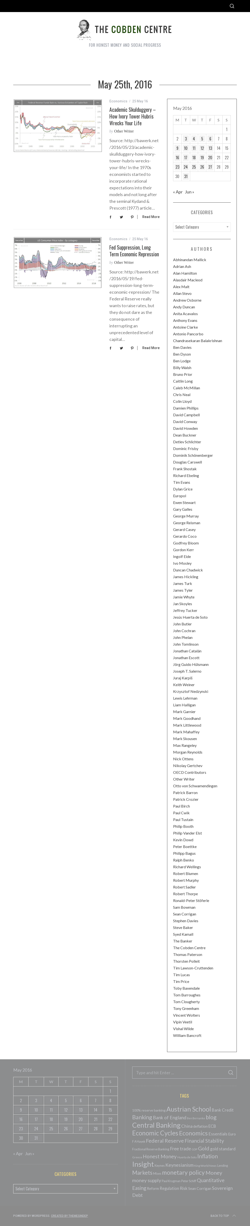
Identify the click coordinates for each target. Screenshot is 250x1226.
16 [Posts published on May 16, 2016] (177, 157)
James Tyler (183, 590)
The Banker (182, 941)
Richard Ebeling (186, 475)
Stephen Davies (185, 920)
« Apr (178, 191)
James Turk (182, 583)
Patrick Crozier (186, 799)
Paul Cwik (181, 812)
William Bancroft (187, 1035)
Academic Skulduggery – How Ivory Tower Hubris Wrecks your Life (132, 116)
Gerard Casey (184, 529)
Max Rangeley (185, 745)
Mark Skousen (185, 738)
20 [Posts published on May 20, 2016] (210, 157)
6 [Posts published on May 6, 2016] (210, 139)
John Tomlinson (186, 644)
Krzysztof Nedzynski (190, 691)
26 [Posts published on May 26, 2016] (202, 167)
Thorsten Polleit (186, 961)
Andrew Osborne (187, 300)
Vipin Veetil (182, 1022)
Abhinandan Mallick (189, 259)
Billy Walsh (182, 367)
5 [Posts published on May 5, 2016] (202, 139)
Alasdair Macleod (187, 280)
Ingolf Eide (182, 556)
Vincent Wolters (186, 1015)
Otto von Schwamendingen (195, 785)
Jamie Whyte (183, 597)
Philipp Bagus (184, 853)
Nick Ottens (183, 758)
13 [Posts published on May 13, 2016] (210, 148)
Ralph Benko (183, 860)
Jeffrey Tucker (185, 610)
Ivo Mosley (182, 563)
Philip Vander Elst (187, 833)
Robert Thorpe (185, 893)
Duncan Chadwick (188, 570)
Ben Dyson (182, 354)
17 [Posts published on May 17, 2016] (185, 157)
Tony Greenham (186, 1008)
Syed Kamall (183, 934)
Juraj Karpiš (183, 678)
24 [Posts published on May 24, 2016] (186, 167)
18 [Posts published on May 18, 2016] (194, 157)
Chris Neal (181, 394)
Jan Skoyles (182, 603)
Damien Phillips (186, 408)
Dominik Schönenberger (193, 455)
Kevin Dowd (183, 839)
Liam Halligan (184, 704)
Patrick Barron (185, 792)
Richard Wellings (187, 866)
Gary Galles (182, 509)
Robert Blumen (185, 873)
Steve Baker (183, 927)
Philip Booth (183, 826)
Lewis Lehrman (185, 698)
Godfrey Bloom (186, 543)
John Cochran (184, 630)
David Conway (185, 421)
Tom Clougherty (186, 1001)
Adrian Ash (182, 266)
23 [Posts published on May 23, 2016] (177, 167)
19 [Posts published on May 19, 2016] (202, 157)
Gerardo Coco (185, 536)
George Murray (186, 516)
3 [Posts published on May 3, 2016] (186, 139)
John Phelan (183, 637)
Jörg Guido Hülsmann (191, 664)
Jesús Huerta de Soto (190, 617)
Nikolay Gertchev (187, 765)
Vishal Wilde (183, 1028)
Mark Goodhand (186, 718)
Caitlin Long (183, 381)
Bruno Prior (182, 374)
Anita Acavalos (185, 313)
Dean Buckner (184, 435)
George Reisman (186, 522)
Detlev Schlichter (187, 441)
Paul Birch (181, 806)
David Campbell (186, 414)
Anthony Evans (185, 320)
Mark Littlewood (187, 725)
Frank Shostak (185, 468)
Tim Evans (181, 482)
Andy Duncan (184, 307)
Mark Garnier (184, 711)
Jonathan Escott (186, 657)
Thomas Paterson (187, 954)
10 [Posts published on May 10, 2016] (186, 148)
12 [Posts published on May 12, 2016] (202, 148)
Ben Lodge (182, 360)
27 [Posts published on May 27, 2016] (210, 167)
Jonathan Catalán (187, 651)
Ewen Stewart (184, 502)
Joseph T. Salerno (187, 671)
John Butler (182, 624)
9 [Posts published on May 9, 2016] (177, 148)
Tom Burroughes (186, 995)
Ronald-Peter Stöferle (191, 900)
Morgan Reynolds (187, 752)
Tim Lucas (181, 974)
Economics (118, 101)
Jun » (189, 191)
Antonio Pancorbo (188, 333)
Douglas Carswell (187, 462)
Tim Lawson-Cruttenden (193, 968)
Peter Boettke (185, 846)
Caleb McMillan (186, 387)
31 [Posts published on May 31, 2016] (186, 176)
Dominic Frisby (185, 448)
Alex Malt (181, 286)
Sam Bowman (184, 907)
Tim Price (181, 981)
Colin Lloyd (182, 401)
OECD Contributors (189, 772)
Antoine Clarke (185, 327)
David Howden (185, 428)
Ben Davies (182, 347)
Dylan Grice (183, 489)
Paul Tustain (183, 819)
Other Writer (124, 131)
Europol (179, 495)
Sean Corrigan (184, 914)
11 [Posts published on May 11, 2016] (194, 148)
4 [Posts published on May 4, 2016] (194, 139)
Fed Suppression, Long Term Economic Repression (134, 250)
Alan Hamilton (185, 273)
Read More (151, 217)
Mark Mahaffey (186, 731)
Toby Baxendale (186, 988)
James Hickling (185, 576)
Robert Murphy (186, 880)
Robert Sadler (184, 887)
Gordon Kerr (183, 549)
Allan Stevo (182, 293)
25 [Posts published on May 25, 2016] (194, 167)
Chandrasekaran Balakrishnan (197, 340)
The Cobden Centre (189, 947)
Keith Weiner (184, 684)
